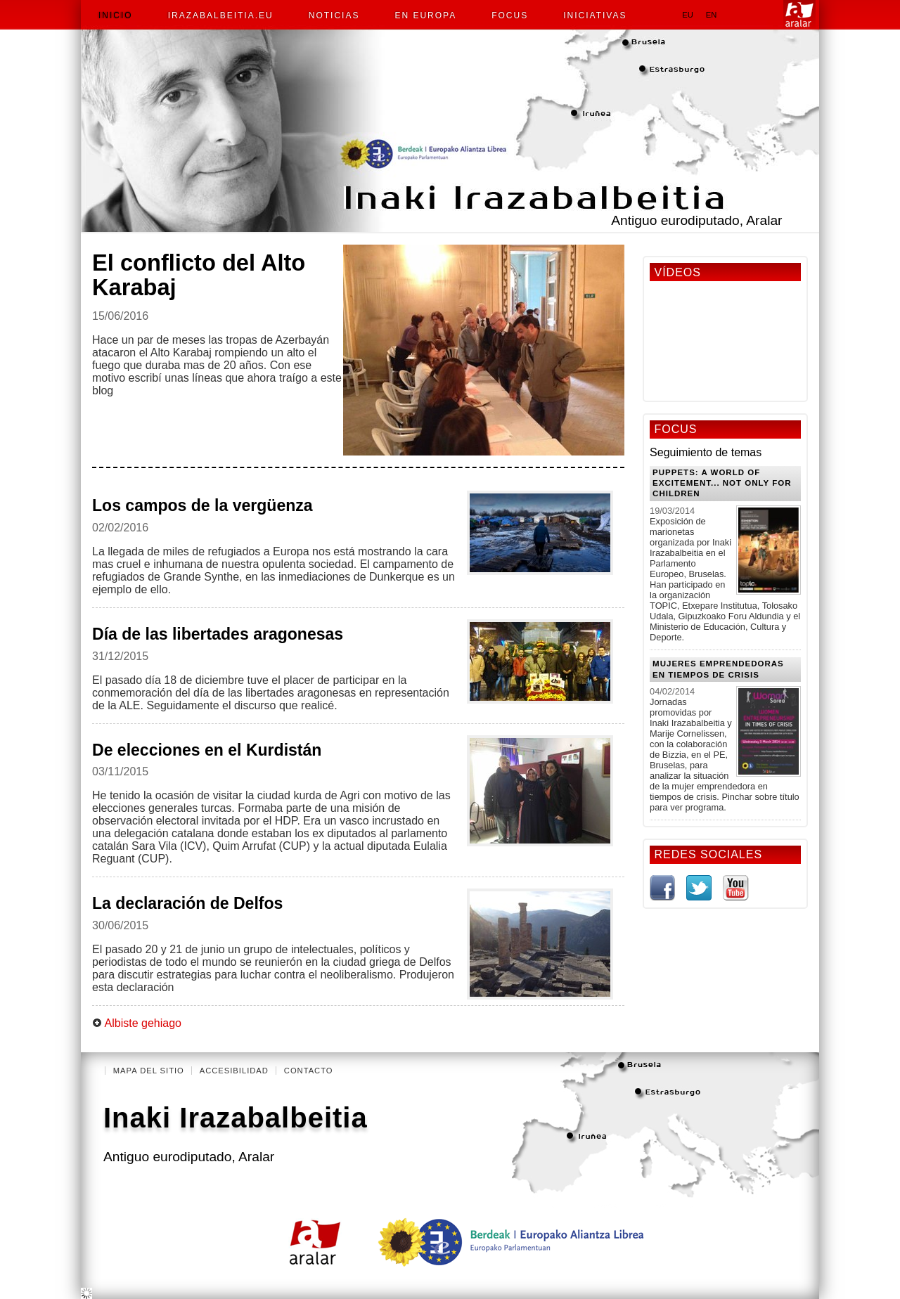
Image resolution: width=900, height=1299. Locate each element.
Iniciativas (594, 15)
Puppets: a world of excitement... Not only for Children (721, 483)
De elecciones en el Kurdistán (206, 750)
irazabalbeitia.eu (221, 15)
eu (687, 15)
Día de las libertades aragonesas (217, 634)
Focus (509, 15)
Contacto (308, 1070)
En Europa (425, 15)
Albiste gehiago (136, 1023)
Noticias (334, 15)
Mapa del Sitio (148, 1070)
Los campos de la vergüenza (202, 505)
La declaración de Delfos (187, 903)
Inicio (115, 15)
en (711, 15)
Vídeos (677, 272)
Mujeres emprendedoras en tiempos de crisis (718, 668)
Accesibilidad (234, 1070)
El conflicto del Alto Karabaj (198, 275)
